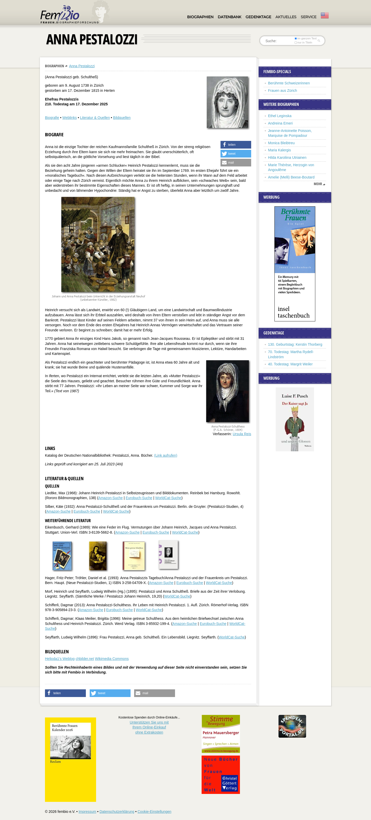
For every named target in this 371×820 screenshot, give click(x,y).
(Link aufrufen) (165, 455)
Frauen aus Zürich (282, 90)
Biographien (200, 17)
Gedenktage (258, 17)
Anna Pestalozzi (82, 66)
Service (308, 17)
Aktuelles (285, 17)
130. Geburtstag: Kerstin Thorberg (295, 344)
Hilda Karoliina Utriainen (287, 157)
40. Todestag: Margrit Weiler (290, 364)
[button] (236, 145)
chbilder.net (85, 659)
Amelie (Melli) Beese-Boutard (291, 177)
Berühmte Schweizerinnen (289, 83)
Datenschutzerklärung (116, 812)
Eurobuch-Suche (139, 498)
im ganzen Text (306, 38)
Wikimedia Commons (112, 659)
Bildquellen (122, 118)
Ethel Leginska (280, 116)
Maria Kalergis (279, 150)
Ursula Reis (242, 434)
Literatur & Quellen (95, 118)
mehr (318, 184)
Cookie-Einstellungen (154, 812)
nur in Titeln (303, 42)
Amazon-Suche (110, 498)
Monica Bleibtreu (281, 143)
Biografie (52, 118)
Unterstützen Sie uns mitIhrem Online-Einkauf (149, 727)
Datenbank (229, 17)
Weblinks (69, 118)
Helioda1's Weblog (60, 659)
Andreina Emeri (280, 123)
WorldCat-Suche (168, 498)
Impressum (87, 812)
